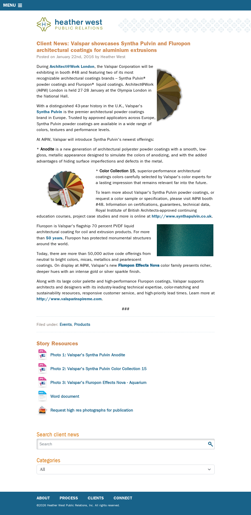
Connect (123, 498)
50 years (54, 237)
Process (69, 498)
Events (66, 324)
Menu (9, 5)
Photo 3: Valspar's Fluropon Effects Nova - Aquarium (98, 382)
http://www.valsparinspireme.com (69, 298)
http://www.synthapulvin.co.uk (182, 216)
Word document (64, 396)
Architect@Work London (72, 66)
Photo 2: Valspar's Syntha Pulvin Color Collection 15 (98, 368)
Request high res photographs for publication (91, 410)
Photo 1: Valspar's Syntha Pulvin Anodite (87, 354)
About (43, 498)
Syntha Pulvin (49, 111)
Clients (96, 498)
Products (82, 324)
